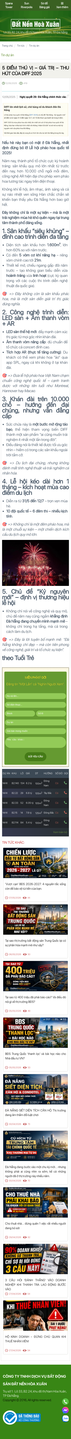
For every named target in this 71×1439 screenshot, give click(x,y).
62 (29, 1237)
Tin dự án (34, 45)
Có (56, 783)
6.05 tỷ (30, 802)
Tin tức (21, 45)
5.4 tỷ (29, 822)
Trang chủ (7, 45)
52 (21, 802)
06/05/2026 (15, 954)
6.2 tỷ (29, 783)
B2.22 (15, 793)
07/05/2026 (15, 897)
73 (29, 1124)
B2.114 (15, 822)
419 (25, 83)
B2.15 (14, 812)
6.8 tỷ (29, 793)
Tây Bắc (47, 793)
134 (22, 783)
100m (38, 783)
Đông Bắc (49, 812)
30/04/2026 (15, 1124)
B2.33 (15, 802)
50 (29, 954)
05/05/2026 (15, 1011)
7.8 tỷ (29, 812)
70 (29, 1180)
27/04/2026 (15, 1294)
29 (21, 793)
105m (38, 793)
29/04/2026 (15, 1237)
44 (28, 897)
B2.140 (15, 783)
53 (29, 1067)
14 (21, 812)
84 (21, 822)
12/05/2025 (11, 83)
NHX (5, 783)
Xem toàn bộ (60, 832)
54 (28, 1294)
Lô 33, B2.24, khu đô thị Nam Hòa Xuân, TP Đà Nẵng (36, 32)
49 (29, 1011)
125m (38, 813)
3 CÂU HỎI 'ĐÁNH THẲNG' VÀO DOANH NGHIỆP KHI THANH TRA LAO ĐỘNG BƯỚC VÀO (35, 1284)
